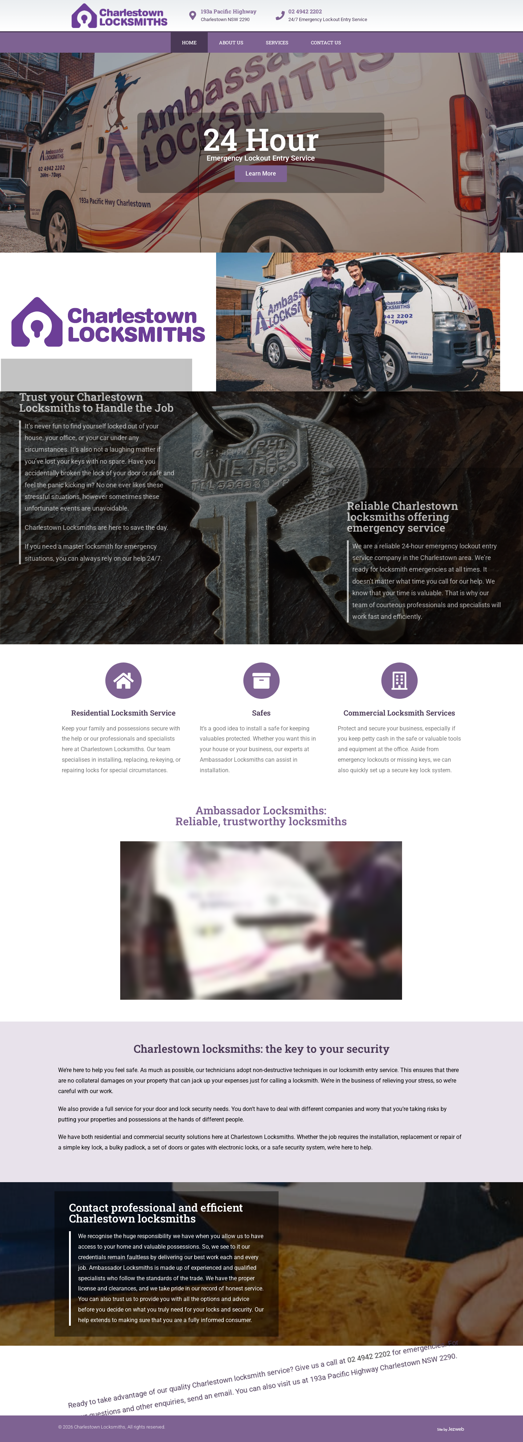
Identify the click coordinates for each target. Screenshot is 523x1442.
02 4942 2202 (305, 11)
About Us (231, 42)
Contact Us (326, 42)
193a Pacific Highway (228, 11)
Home (189, 42)
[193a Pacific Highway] (192, 15)
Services (277, 42)
